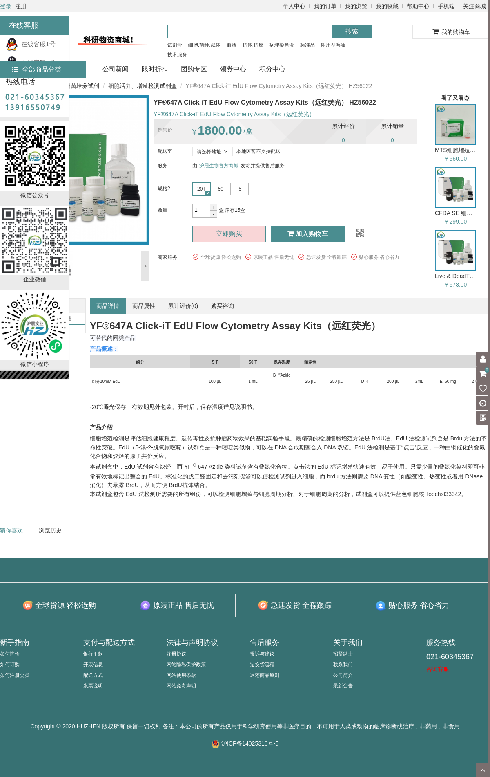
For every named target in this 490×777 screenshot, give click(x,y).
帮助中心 (418, 6)
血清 (231, 45)
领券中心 (233, 68)
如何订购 (10, 664)
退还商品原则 (264, 675)
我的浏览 (356, 6)
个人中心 (294, 6)
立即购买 (229, 233)
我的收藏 (387, 6)
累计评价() (183, 306)
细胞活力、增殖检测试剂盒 (142, 86)
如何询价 (10, 654)
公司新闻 (115, 68)
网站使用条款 (181, 675)
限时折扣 (155, 68)
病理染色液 (282, 45)
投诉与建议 (262, 654)
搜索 (352, 31)
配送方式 (93, 675)
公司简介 (343, 675)
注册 (21, 6)
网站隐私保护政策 (186, 664)
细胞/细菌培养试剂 (75, 86)
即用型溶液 (333, 45)
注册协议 (176, 654)
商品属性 (143, 306)
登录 (5, 6)
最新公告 (343, 686)
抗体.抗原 (253, 45)
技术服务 (177, 55)
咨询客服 (437, 669)
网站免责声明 (181, 686)
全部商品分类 (36, 69)
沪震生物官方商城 (218, 165)
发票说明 (93, 686)
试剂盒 (174, 45)
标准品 (307, 45)
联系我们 (343, 664)
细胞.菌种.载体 (204, 45)
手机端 (446, 6)
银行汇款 (93, 654)
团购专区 (194, 68)
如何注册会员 (14, 675)
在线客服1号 (31, 43)
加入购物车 (307, 233)
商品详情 (107, 306)
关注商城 (474, 6)
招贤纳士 (343, 654)
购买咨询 (222, 306)
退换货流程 (262, 664)
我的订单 (325, 6)
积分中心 (272, 68)
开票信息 (93, 664)
